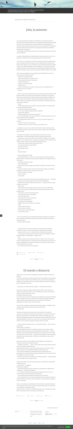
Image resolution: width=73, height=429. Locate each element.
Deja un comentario (22, 254)
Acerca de (30, 423)
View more (8, 427)
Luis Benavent (32, 252)
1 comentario (49, 395)
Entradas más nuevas (52, 407)
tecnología (41, 252)
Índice (43, 423)
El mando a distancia (36, 270)
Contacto (34, 423)
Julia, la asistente (36, 29)
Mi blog (39, 423)
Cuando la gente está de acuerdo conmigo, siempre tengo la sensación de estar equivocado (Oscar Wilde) (26, 11)
